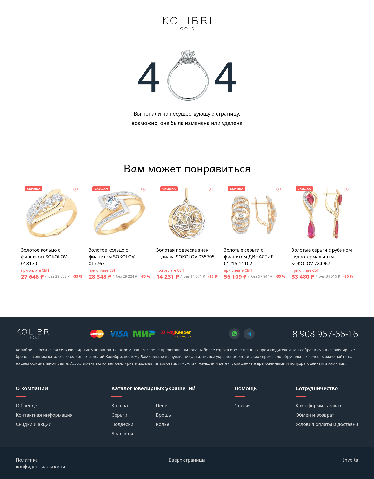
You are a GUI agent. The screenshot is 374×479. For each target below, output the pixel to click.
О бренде (26, 405)
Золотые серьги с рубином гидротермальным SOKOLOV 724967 (322, 257)
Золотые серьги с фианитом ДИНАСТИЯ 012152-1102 (249, 257)
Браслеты (122, 433)
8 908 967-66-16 (325, 334)
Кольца (119, 405)
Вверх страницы (187, 460)
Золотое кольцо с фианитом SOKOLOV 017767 (112, 257)
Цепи (162, 405)
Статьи (242, 405)
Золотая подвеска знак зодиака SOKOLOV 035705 (185, 253)
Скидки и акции (33, 424)
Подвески (122, 424)
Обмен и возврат (315, 415)
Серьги (119, 415)
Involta (350, 460)
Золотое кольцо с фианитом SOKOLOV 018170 (44, 257)
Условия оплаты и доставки (327, 424)
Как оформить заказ (318, 405)
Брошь (163, 415)
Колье (162, 424)
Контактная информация (44, 415)
